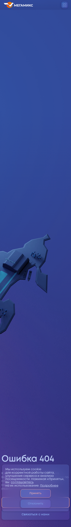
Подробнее (49, 485)
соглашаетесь (22, 482)
